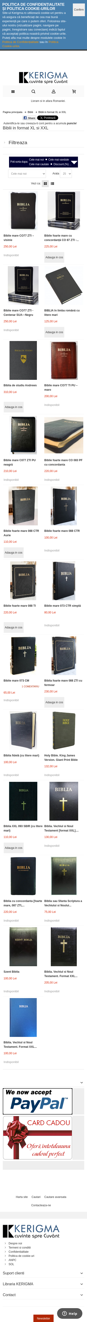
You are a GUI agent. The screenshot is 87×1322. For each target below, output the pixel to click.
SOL (11, 1264)
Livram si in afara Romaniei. (48, 101)
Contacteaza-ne (41, 1205)
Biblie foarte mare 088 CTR (62, 531)
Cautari (36, 1197)
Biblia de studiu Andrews (20, 385)
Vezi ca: (36, 183)
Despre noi (15, 1243)
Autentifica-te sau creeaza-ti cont (23, 123)
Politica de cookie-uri (21, 1256)
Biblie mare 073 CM (16, 680)
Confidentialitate (19, 1251)
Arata (55, 173)
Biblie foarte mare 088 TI (20, 605)
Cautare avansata (55, 1197)
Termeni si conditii (20, 1247)
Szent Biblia (11, 971)
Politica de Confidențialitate (20, 42)
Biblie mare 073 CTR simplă (62, 605)
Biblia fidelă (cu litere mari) (21, 755)
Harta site (22, 1197)
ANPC (12, 1260)
